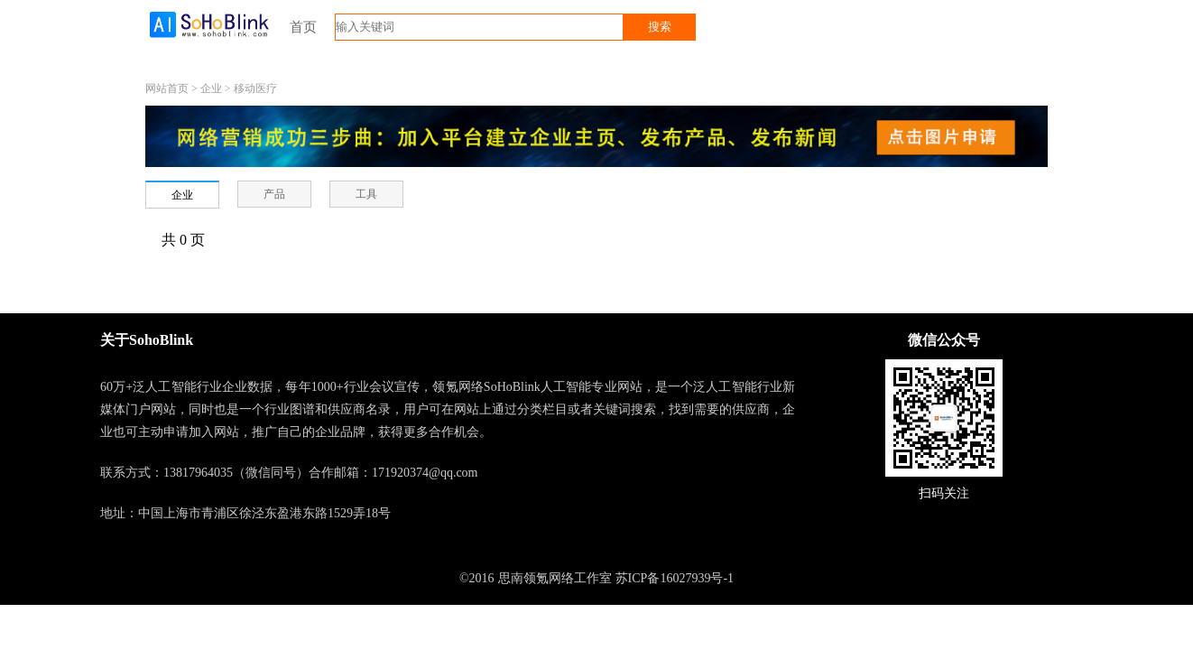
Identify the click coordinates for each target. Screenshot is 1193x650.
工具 (366, 194)
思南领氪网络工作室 (555, 578)
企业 (211, 88)
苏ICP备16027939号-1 (674, 578)
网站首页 (167, 88)
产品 (274, 194)
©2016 (477, 578)
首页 (303, 27)
